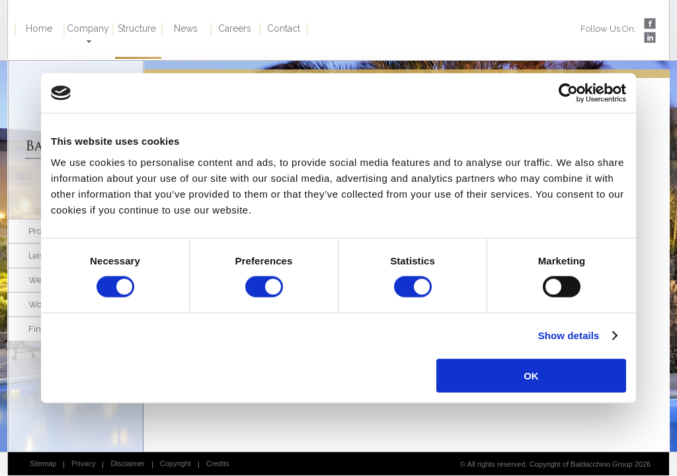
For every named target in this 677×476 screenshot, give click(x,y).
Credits (217, 463)
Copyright (175, 463)
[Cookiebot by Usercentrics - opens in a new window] (568, 93)
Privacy (83, 463)
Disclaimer (127, 463)
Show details (569, 335)
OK (531, 375)
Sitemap (43, 463)
